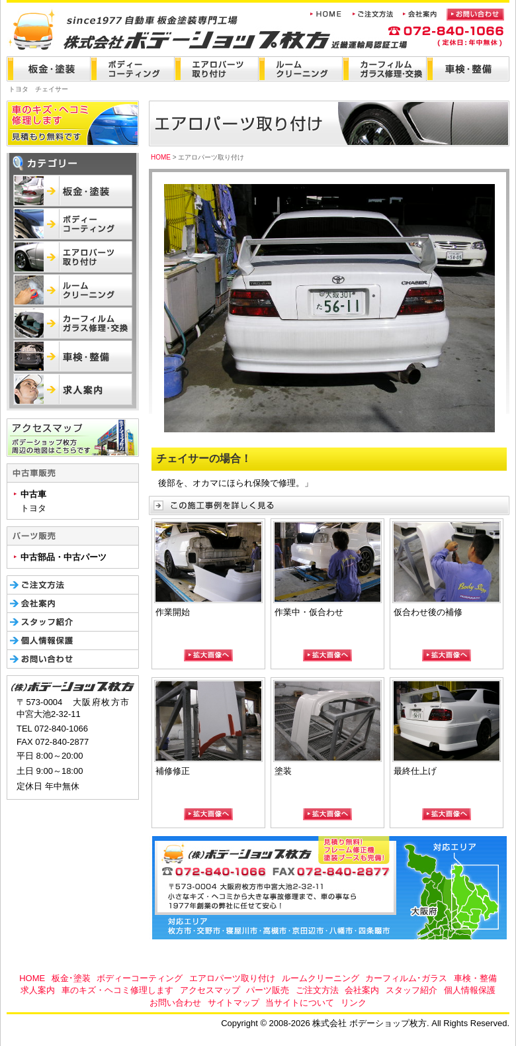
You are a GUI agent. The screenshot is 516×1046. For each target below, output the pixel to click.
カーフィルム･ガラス (406, 978)
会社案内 (362, 990)
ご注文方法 (317, 990)
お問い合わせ (175, 1003)
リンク (353, 1003)
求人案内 (38, 990)
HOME (161, 157)
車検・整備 (475, 978)
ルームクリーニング (320, 978)
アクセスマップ (210, 990)
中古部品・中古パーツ (64, 557)
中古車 (33, 494)
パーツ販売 (267, 990)
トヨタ (33, 508)
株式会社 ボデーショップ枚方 (134, 25)
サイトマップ (233, 1003)
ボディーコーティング (140, 978)
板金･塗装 (71, 978)
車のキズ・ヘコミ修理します (117, 990)
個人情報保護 (469, 990)
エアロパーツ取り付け (232, 978)
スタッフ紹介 (411, 990)
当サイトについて (299, 1003)
